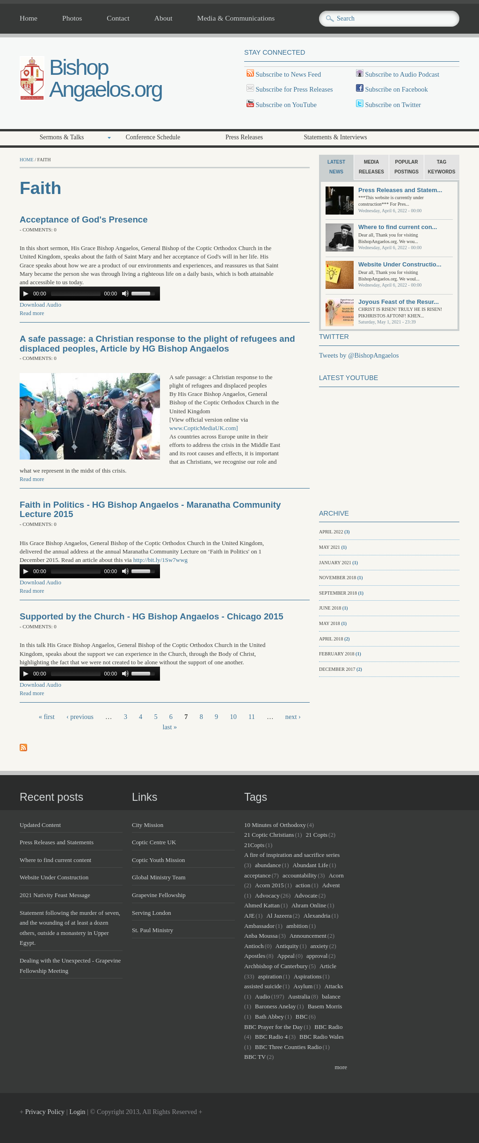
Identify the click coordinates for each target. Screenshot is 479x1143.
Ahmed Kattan (262, 905)
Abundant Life (310, 865)
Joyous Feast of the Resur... (398, 301)
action (303, 885)
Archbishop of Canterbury (276, 966)
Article (327, 966)
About (163, 18)
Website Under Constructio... (400, 264)
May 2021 (329, 547)
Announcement (308, 935)
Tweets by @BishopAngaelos (359, 355)
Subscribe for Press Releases (293, 89)
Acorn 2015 (269, 885)
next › (293, 716)
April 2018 (331, 638)
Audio (262, 996)
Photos (72, 18)
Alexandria (317, 915)
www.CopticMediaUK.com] (203, 427)
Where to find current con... (397, 226)
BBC (302, 1016)
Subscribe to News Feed (287, 74)
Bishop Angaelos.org (105, 78)
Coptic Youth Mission (158, 859)
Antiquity (287, 945)
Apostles (254, 955)
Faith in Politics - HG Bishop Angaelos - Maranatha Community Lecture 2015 (150, 509)
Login (77, 1111)
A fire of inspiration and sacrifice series (292, 854)
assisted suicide (263, 986)
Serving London (151, 912)
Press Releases (244, 137)
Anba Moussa (261, 935)
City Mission (147, 824)
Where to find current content (55, 859)
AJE (249, 915)
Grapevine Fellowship (159, 895)
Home (28, 18)
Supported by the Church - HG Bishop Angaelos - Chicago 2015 (151, 616)
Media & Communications (236, 18)
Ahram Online (308, 905)
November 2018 (337, 577)
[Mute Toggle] (125, 293)
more (340, 1067)
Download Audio (40, 304)
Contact (118, 18)
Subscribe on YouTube (286, 104)
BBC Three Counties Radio (288, 1046)
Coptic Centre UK (154, 842)
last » (169, 727)
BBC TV (255, 1056)
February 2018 (337, 653)
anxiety (319, 945)
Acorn (335, 875)
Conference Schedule (153, 137)
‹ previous (80, 716)
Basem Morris (325, 1006)
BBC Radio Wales (321, 1036)
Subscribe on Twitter (392, 104)
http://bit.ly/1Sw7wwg (160, 559)
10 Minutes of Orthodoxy (275, 824)
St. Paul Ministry (152, 930)
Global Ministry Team (159, 877)
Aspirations (308, 976)
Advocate (306, 895)
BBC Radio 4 (271, 1036)
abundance (268, 865)
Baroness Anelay (275, 1006)
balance (331, 996)
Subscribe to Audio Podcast (401, 74)
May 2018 (329, 623)
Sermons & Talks (62, 137)
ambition (297, 925)
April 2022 (331, 531)
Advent (331, 885)
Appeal (285, 955)
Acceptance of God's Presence (84, 219)
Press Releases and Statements (57, 842)
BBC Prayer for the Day (273, 1026)
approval (316, 955)
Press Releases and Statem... (400, 190)
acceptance (257, 875)
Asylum (302, 986)
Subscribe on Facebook (396, 89)
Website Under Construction (54, 877)
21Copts (254, 844)
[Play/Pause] (25, 293)
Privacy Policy (45, 1111)
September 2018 (338, 593)
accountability (300, 875)
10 (233, 716)
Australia (299, 996)
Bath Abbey (269, 1016)
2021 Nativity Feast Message (55, 895)
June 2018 (330, 608)
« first (47, 716)
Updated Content (40, 824)
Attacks (333, 986)
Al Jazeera (278, 915)
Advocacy (267, 895)
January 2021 (335, 562)
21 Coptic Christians (269, 834)
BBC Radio (328, 1026)
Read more (32, 313)
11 (251, 716)
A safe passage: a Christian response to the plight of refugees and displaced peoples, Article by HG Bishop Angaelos (157, 343)
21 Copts (316, 834)
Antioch (254, 945)
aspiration (270, 976)
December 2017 (337, 669)
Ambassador (259, 925)
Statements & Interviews (335, 137)
